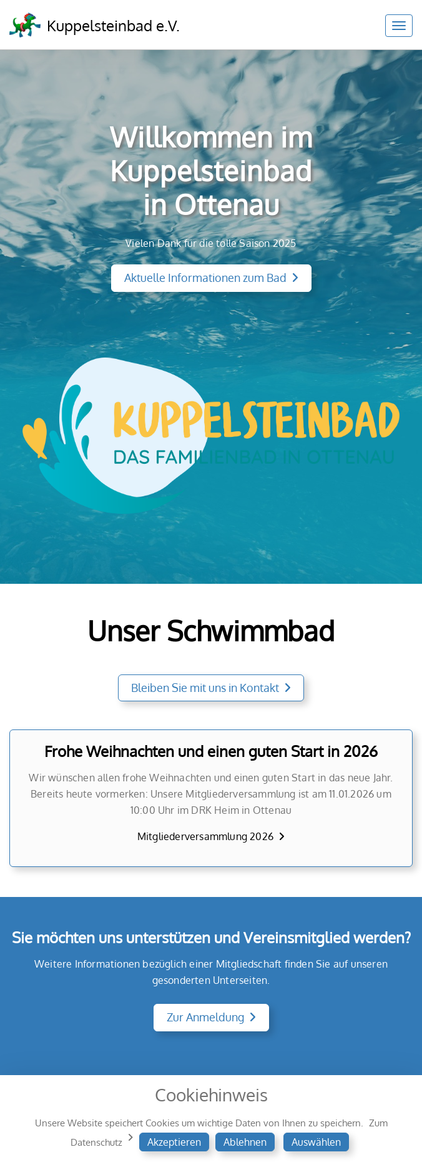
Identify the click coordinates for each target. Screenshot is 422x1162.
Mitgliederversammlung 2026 (205, 836)
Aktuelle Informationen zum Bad (205, 277)
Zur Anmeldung (205, 1017)
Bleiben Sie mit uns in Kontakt (205, 687)
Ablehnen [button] (245, 1142)
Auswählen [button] (316, 1142)
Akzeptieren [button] (174, 1142)
